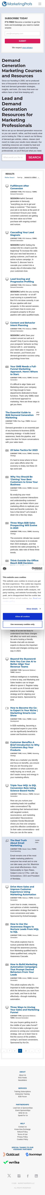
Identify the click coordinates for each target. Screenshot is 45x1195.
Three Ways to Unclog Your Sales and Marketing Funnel (24, 1010)
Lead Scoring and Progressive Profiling (22, 280)
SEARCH (35, 157)
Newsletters (22, 1080)
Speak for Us (23, 1115)
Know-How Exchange (23, 1129)
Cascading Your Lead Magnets (22, 233)
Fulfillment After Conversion (19, 187)
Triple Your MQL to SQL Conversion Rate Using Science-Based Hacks (23, 788)
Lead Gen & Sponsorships (23, 1108)
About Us (22, 1075)
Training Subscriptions (22, 1091)
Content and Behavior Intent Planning (22, 324)
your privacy (27, 48)
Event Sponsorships (22, 1110)
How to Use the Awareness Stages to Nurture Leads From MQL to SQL (24, 928)
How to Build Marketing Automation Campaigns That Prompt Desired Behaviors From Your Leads (23, 969)
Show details (32, 609)
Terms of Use (22, 1134)
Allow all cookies (22, 616)
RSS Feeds (22, 1078)
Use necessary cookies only (22, 624)
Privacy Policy (22, 1137)
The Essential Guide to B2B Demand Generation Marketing (20, 415)
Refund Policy (22, 1132)
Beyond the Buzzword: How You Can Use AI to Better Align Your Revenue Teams (23, 663)
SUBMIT (22, 41)
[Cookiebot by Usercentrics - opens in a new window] (32, 568)
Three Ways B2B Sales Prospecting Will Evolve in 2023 (23, 525)
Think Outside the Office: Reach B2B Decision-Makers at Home (24, 563)
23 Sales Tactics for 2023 (24, 450)
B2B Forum (22, 1097)
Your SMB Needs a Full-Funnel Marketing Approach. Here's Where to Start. (24, 370)
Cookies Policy (22, 1139)
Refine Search (10, 177)
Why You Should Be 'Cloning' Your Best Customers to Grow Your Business (24, 480)
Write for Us (22, 1113)
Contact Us (22, 1127)
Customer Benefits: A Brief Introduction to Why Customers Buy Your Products (24, 746)
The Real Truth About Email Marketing (18, 843)
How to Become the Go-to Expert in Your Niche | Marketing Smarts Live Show (24, 712)
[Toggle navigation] (40, 4)
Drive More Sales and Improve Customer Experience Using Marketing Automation (23, 890)
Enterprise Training (22, 1094)
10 (26, 1051)
